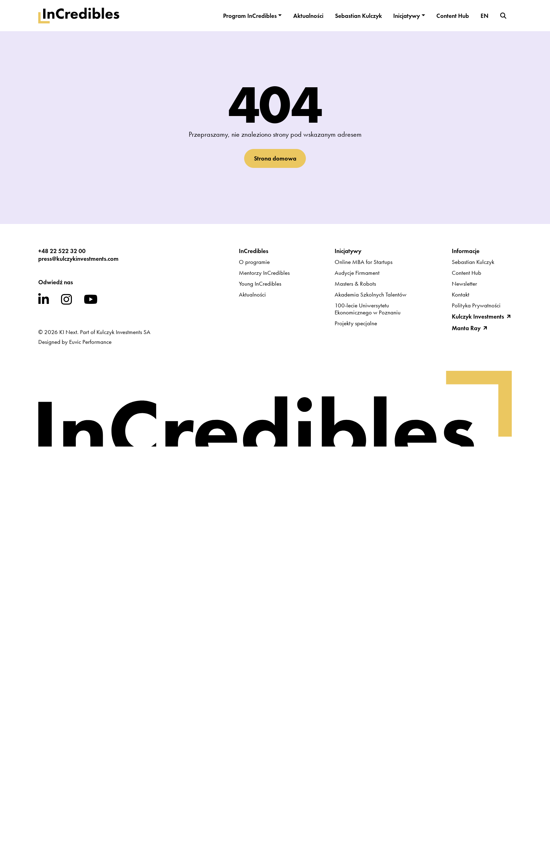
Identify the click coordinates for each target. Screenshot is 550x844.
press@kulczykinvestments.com (78, 259)
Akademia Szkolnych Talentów (371, 294)
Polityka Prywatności (476, 305)
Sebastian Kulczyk (358, 16)
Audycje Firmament (357, 272)
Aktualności (308, 16)
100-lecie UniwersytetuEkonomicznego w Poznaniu (368, 309)
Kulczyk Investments (478, 316)
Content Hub (452, 16)
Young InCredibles (260, 283)
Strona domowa (275, 158)
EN (485, 16)
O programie (254, 261)
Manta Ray (466, 328)
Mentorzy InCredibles (264, 272)
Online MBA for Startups (364, 261)
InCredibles (253, 251)
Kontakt (460, 294)
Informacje (465, 251)
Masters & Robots (355, 283)
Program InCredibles (250, 16)
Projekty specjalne (356, 323)
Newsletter (464, 283)
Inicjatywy (406, 16)
